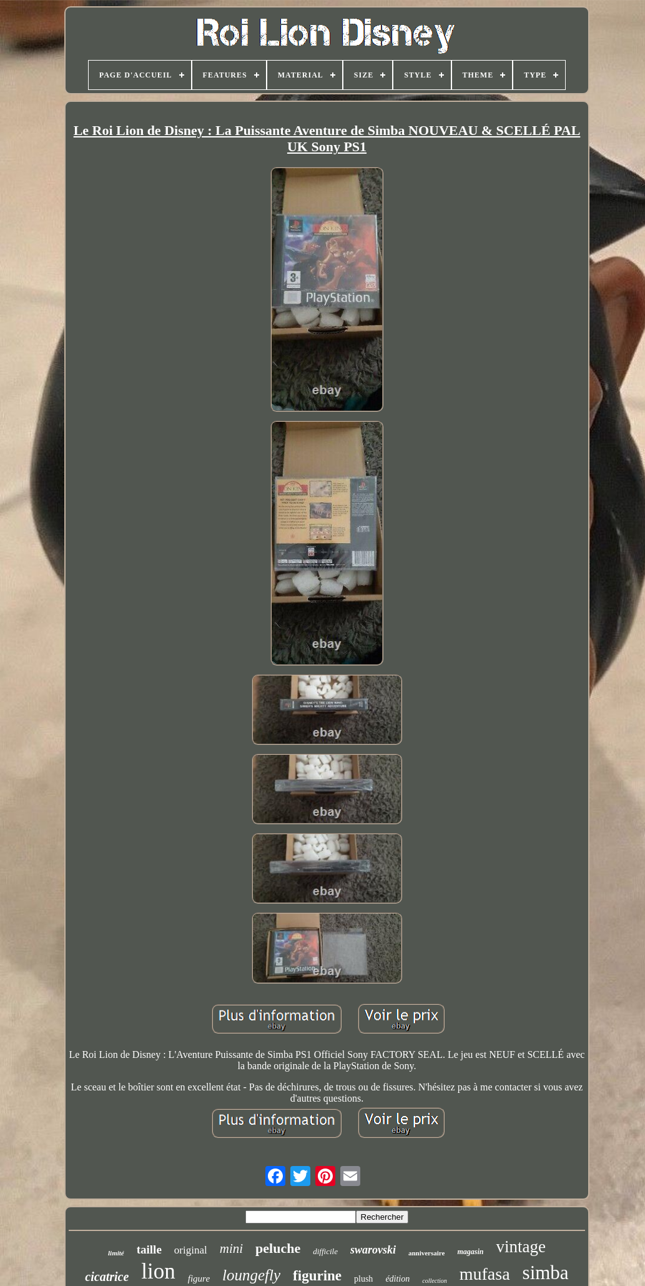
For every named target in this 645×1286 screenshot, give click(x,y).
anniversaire (426, 1253)
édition (397, 1279)
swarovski (373, 1250)
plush (363, 1279)
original (190, 1250)
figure (199, 1279)
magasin (470, 1251)
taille (149, 1249)
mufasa (485, 1274)
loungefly (251, 1275)
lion (158, 1271)
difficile (325, 1251)
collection (434, 1280)
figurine (317, 1276)
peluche (277, 1248)
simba (546, 1273)
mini (231, 1248)
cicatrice (107, 1277)
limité (116, 1253)
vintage (520, 1246)
